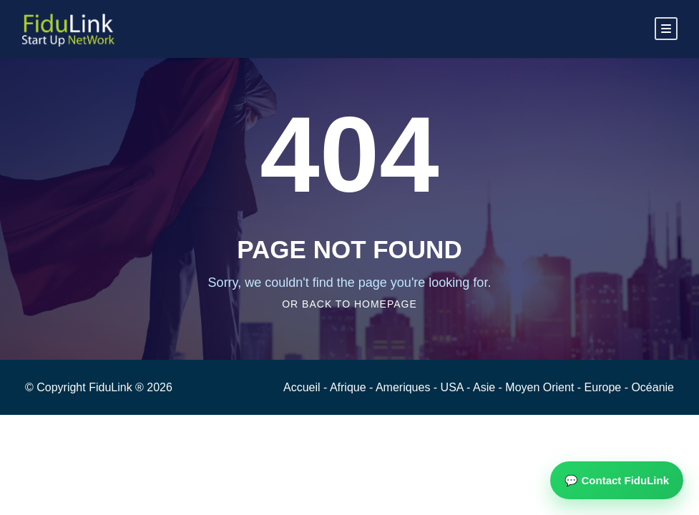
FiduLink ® (118, 387)
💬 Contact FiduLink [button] (616, 480)
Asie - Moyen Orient (525, 387)
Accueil (303, 387)
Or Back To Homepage (349, 304)
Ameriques (405, 387)
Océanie (652, 387)
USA (453, 387)
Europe (605, 387)
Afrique (349, 387)
